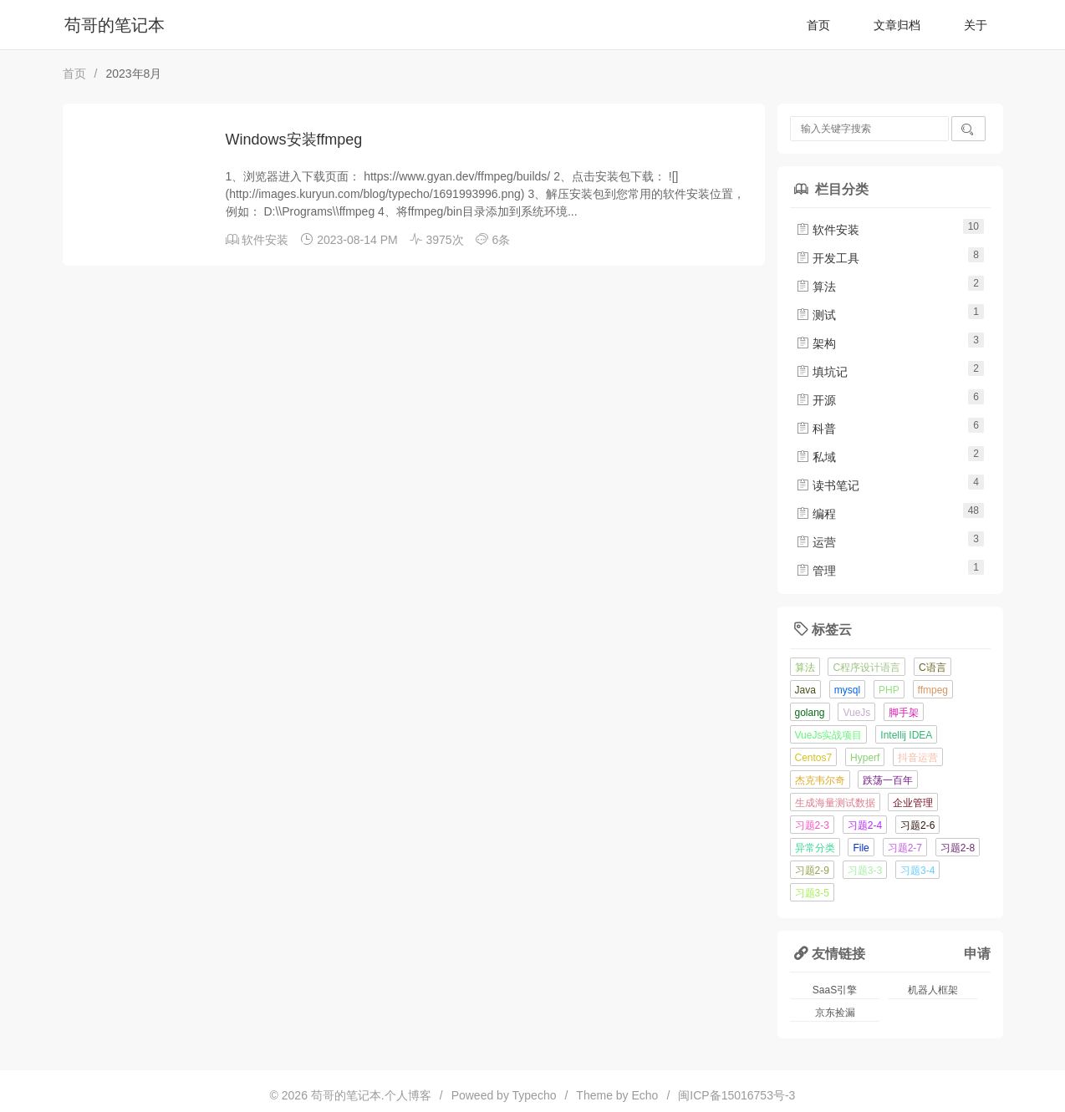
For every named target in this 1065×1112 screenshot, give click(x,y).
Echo (645, 1095)
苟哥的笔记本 (114, 25)
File (861, 848)
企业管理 (913, 803)
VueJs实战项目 (829, 735)
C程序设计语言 (866, 667)
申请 (977, 953)
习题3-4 (917, 870)
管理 (816, 570)
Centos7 (814, 758)
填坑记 (822, 371)
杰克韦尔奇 (820, 780)
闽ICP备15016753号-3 (736, 1095)
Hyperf (864, 758)
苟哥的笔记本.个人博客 (371, 1095)
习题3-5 (812, 893)
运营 (816, 542)
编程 (816, 513)
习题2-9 (812, 870)
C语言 (932, 667)
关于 (975, 25)
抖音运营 (918, 758)
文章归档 (897, 25)
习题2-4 (865, 825)
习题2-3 (812, 825)
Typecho (534, 1095)
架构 (816, 343)
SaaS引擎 (835, 990)
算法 (816, 286)
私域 (816, 457)
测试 (816, 315)
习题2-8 (957, 848)
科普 (816, 428)
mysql (847, 690)
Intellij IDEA (906, 735)
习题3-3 (865, 870)
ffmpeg (933, 690)
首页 (818, 25)
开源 (816, 400)
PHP (889, 690)
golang (810, 712)
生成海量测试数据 (835, 803)
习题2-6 (917, 825)
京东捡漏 (835, 1012)
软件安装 (265, 239)
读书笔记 (827, 485)
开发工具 (827, 258)
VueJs (856, 712)
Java (805, 690)
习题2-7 (905, 848)
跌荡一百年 (888, 780)
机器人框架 (933, 990)
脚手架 (904, 712)
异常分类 (815, 848)
